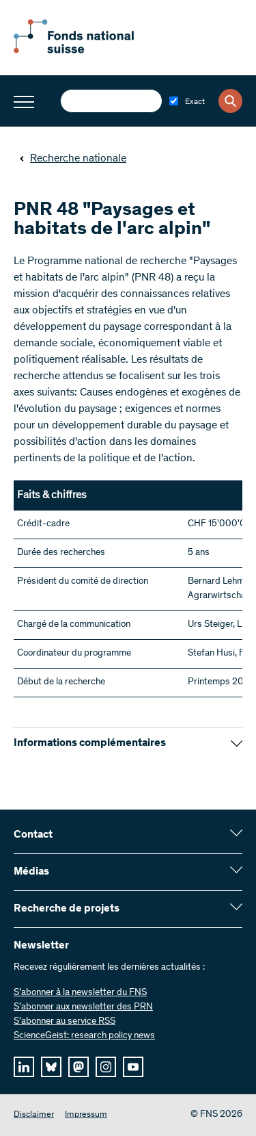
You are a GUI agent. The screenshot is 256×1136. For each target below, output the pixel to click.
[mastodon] (78, 1067)
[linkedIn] (24, 1067)
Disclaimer (34, 1115)
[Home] (89, 50)
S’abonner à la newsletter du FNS (80, 993)
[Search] (230, 101)
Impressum (86, 1115)
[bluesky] (51, 1067)
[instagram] (106, 1067)
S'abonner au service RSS (64, 1022)
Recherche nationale (72, 158)
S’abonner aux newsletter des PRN (83, 1007)
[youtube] (133, 1067)
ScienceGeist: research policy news (84, 1036)
